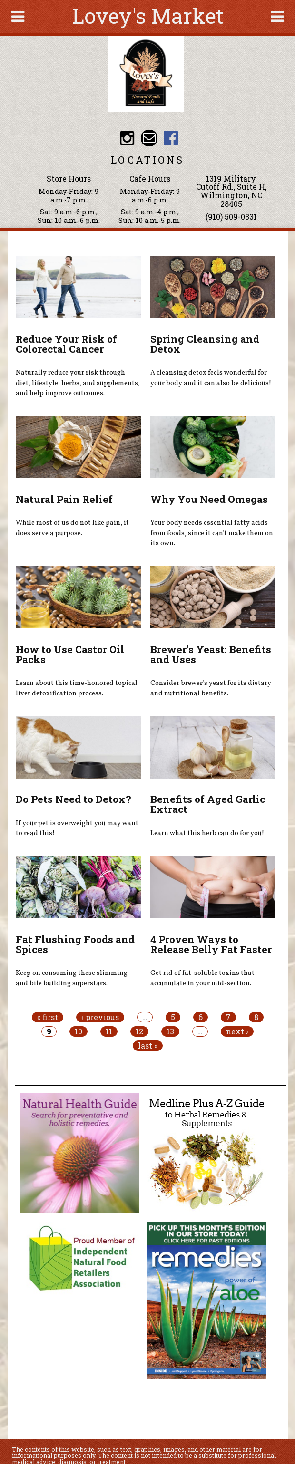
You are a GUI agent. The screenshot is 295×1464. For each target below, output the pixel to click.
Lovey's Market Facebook (171, 138)
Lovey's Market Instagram (127, 138)
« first (47, 1017)
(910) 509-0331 (231, 217)
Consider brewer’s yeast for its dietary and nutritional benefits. (210, 688)
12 (139, 1031)
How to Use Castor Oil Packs (70, 654)
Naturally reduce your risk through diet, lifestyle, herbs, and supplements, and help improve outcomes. (78, 383)
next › (237, 1031)
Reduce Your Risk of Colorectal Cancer (66, 344)
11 (109, 1031)
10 (78, 1031)
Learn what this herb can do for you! (207, 833)
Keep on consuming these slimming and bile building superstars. (72, 978)
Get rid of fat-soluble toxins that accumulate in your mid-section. (202, 978)
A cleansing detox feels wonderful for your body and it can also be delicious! (210, 378)
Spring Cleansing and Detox (204, 344)
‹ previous (100, 1017)
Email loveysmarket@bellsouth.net (149, 138)
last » (147, 1045)
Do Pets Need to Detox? (73, 799)
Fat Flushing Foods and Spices (75, 944)
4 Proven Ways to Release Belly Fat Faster (211, 944)
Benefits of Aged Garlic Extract (207, 804)
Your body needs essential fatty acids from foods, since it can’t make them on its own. (211, 533)
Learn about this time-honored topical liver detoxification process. (77, 688)
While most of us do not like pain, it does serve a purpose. (72, 528)
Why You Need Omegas (209, 499)
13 (170, 1031)
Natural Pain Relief (64, 499)
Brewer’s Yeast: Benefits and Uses (210, 654)
